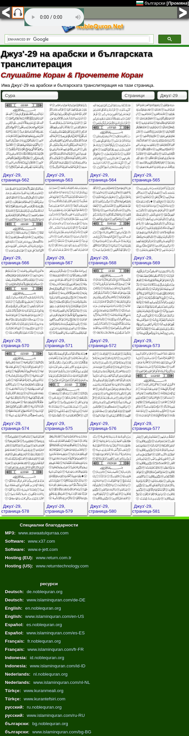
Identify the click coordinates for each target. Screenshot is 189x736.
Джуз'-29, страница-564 (102, 177)
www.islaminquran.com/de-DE (56, 599)
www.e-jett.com (42, 549)
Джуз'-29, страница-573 (146, 343)
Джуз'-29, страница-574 (15, 426)
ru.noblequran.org (44, 707)
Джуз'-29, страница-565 (146, 177)
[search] (78, 39)
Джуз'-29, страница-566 (15, 260)
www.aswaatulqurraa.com (44, 532)
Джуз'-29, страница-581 (146, 509)
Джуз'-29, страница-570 (15, 343)
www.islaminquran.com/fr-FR (55, 649)
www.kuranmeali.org (43, 690)
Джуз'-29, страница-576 (102, 426)
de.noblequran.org (44, 591)
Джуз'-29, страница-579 (59, 509)
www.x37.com (41, 541)
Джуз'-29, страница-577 (146, 426)
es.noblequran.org (44, 624)
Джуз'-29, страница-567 (59, 260)
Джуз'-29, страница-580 (102, 509)
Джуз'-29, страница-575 (59, 426)
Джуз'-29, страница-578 (15, 509)
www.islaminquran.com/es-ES (55, 632)
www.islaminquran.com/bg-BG (62, 731)
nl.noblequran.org (50, 674)
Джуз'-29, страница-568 (102, 260)
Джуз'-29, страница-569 (146, 260)
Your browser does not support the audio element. (54, 17)
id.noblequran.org (47, 657)
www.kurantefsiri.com (44, 698)
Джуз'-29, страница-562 (15, 177)
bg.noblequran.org (50, 723)
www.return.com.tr (53, 557)
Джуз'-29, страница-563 (59, 177)
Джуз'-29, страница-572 (102, 343)
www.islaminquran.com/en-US (54, 616)
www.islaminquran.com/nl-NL (61, 682)
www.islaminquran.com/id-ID (57, 665)
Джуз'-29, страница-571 (59, 343)
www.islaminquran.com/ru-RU (56, 715)
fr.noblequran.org (44, 641)
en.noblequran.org (43, 608)
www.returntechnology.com (62, 565)
